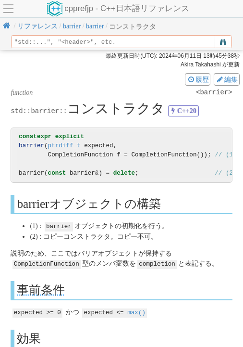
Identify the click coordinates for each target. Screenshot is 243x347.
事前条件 (41, 289)
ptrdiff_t (64, 145)
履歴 (198, 79)
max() (136, 311)
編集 (227, 79)
